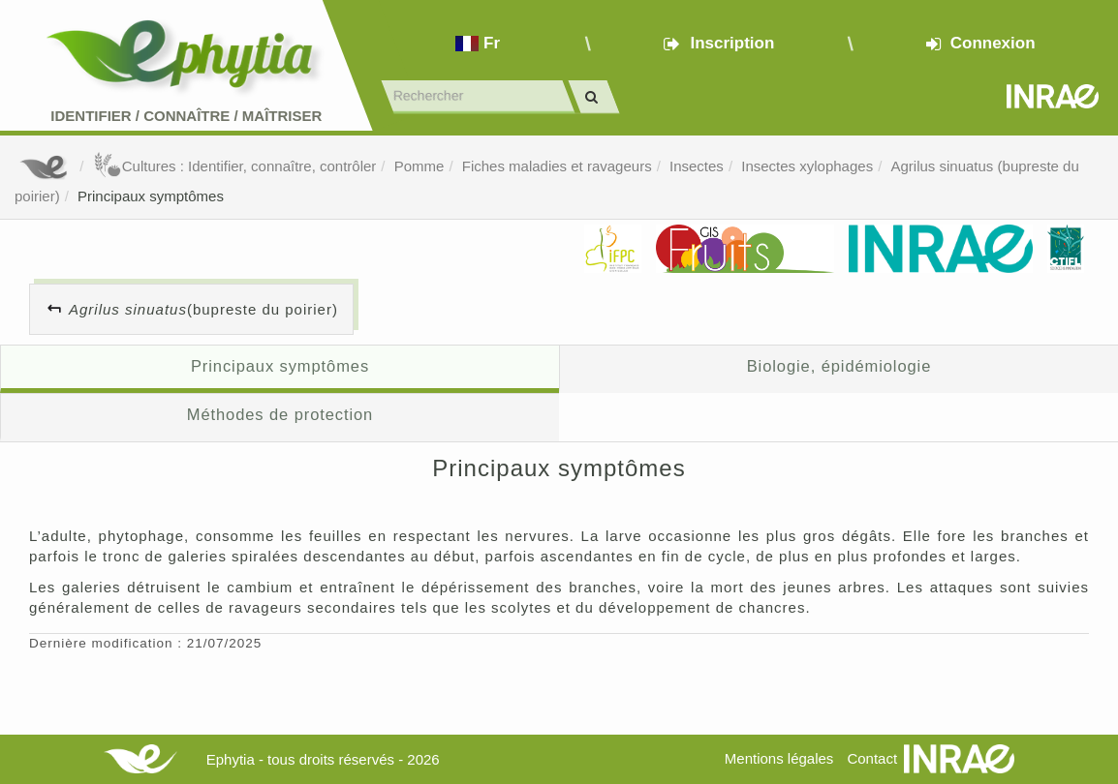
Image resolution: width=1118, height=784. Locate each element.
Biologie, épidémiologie (839, 366)
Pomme (419, 166)
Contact (872, 758)
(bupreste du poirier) (203, 309)
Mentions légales (779, 758)
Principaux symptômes (151, 196)
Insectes (696, 166)
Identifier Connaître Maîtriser (186, 115)
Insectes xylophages (807, 166)
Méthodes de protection (280, 414)
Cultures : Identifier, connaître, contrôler (235, 166)
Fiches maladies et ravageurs (557, 166)
